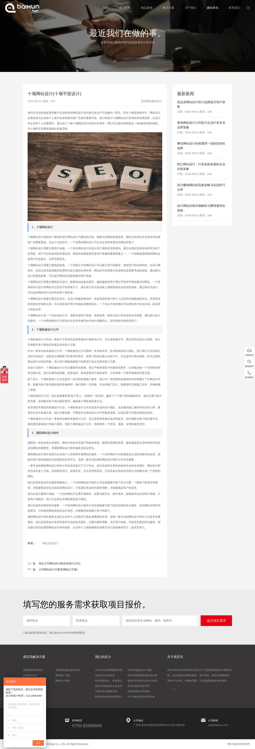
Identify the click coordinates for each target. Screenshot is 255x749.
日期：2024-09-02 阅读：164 (194, 133)
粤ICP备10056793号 (238, 744)
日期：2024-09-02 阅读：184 (194, 217)
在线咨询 (249, 355)
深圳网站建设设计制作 (67, 670)
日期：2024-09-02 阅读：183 (194, 196)
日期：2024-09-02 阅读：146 (194, 175)
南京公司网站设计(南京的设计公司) (59, 563)
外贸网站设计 (30, 675)
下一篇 (32, 569)
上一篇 (32, 563)
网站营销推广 (50, 543)
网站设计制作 (62, 680)
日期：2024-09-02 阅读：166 (194, 112)
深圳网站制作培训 (33, 670)
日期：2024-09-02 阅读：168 (194, 154)
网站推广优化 (62, 675)
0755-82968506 (87, 725)
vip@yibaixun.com (218, 725)
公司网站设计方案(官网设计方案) (58, 569)
